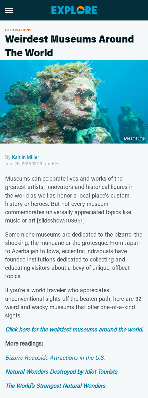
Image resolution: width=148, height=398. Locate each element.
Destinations (18, 30)
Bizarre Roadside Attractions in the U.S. (55, 357)
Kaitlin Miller (25, 157)
